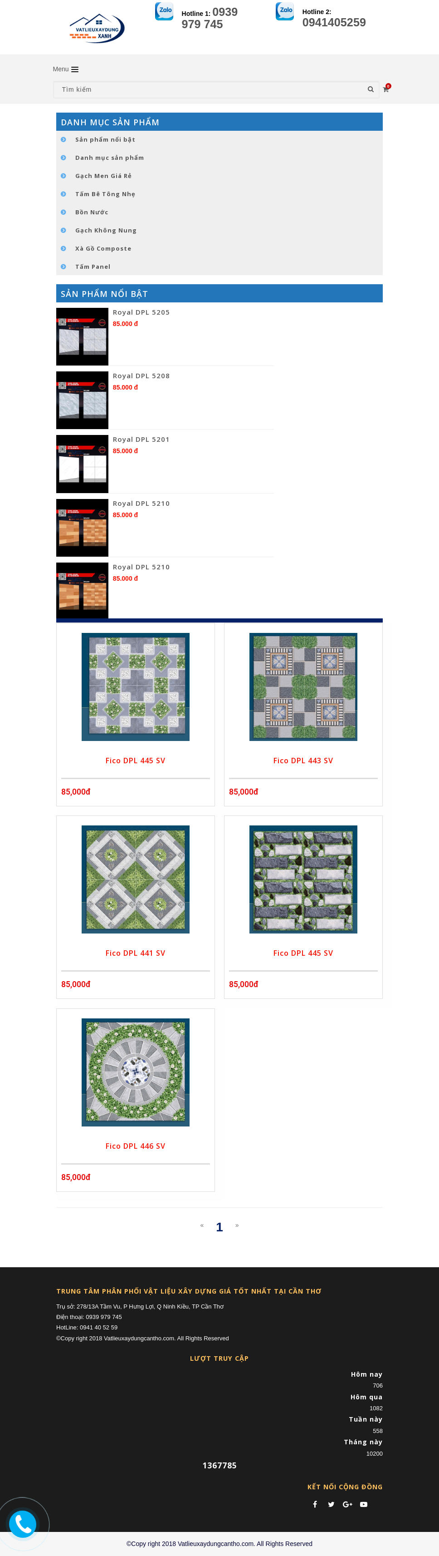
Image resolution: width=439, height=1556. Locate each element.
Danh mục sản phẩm (109, 157)
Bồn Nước (91, 212)
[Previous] (202, 1225)
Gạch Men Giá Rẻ (103, 176)
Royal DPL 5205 (141, 311)
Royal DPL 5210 (141, 503)
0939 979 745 (210, 17)
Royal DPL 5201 (141, 439)
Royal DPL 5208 (141, 375)
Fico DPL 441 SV (136, 953)
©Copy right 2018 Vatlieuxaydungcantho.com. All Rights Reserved (219, 1543)
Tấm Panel (93, 266)
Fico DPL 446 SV (136, 1146)
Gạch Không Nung (106, 230)
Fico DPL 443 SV (303, 761)
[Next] (237, 1225)
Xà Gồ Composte (103, 248)
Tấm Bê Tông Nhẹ (105, 194)
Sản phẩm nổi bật (105, 139)
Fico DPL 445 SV (136, 761)
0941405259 (334, 22)
